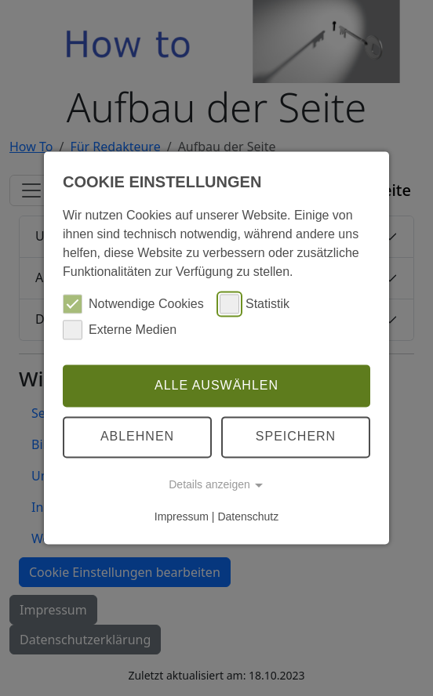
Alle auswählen (216, 385)
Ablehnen (137, 437)
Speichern (296, 437)
